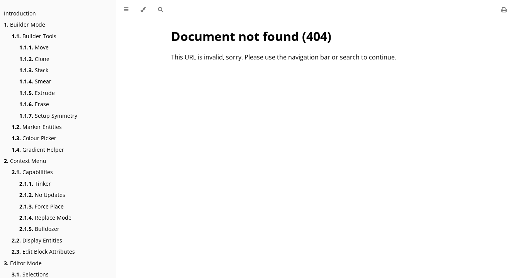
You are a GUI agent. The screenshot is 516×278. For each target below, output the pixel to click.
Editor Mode (23, 263)
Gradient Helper (38, 149)
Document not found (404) (251, 36)
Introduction (20, 13)
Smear (35, 81)
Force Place (41, 206)
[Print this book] (504, 9)
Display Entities (37, 240)
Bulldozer (39, 228)
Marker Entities (37, 127)
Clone (34, 59)
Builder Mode (24, 24)
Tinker (35, 183)
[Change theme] (143, 9)
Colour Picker (34, 138)
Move (34, 47)
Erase (34, 104)
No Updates (42, 194)
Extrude (37, 93)
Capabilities (32, 172)
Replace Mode (45, 217)
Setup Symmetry (48, 115)
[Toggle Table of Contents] (126, 9)
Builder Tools (34, 36)
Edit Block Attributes (43, 251)
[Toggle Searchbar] (160, 9)
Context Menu (25, 160)
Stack (33, 70)
